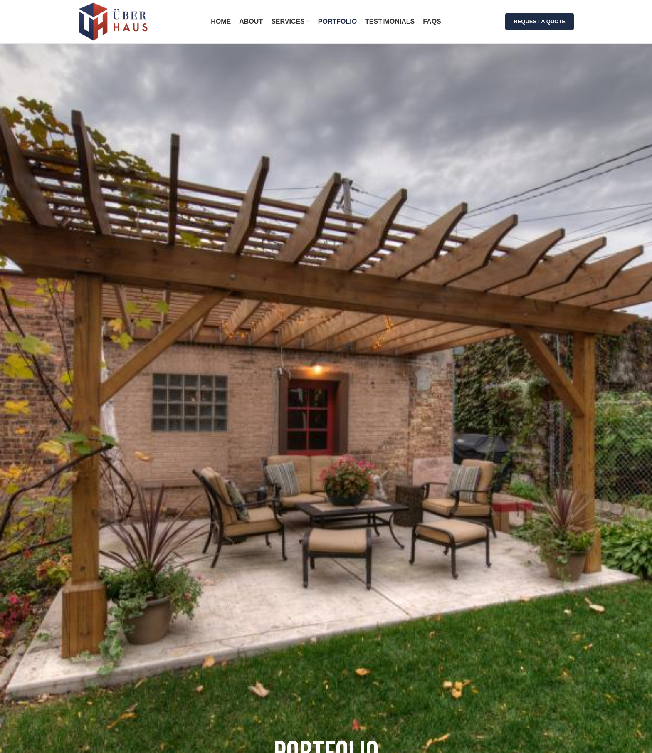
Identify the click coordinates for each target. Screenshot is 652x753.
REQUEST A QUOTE (540, 21)
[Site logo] (113, 21)
